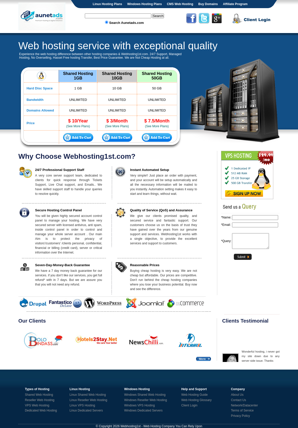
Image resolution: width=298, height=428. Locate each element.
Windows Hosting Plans (144, 4)
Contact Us (238, 400)
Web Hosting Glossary (196, 400)
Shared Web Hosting (39, 395)
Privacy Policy (240, 416)
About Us (237, 395)
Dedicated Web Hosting (41, 410)
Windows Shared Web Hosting (145, 395)
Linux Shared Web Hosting (88, 395)
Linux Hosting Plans (107, 4)
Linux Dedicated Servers (86, 410)
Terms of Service (242, 410)
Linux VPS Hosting (82, 405)
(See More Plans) (78, 126)
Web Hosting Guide (194, 395)
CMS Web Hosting (180, 4)
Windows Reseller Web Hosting (145, 400)
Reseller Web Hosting (40, 400)
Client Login (189, 405)
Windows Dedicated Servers (143, 410)
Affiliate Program (235, 4)
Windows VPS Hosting (139, 405)
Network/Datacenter (244, 405)
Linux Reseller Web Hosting (88, 400)
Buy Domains (208, 4)
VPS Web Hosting (37, 405)
